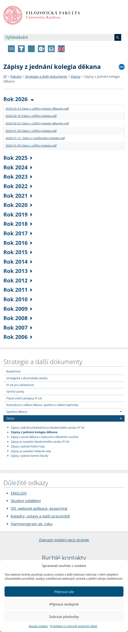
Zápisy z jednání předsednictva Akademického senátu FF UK (47, 427)
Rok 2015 (17, 252)
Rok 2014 (17, 261)
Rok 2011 (17, 289)
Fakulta (16, 76)
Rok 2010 (17, 299)
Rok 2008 (17, 318)
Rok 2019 (17, 214)
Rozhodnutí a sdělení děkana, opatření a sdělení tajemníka (42, 405)
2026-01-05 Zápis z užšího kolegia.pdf (31, 145)
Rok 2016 (17, 242)
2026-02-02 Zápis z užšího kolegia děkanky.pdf (37, 123)
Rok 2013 (17, 271)
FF (5, 76)
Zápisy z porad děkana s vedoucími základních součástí (45, 437)
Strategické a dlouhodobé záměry (27, 378)
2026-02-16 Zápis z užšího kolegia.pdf (31, 116)
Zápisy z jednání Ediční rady (28, 446)
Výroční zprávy (15, 391)
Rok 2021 (17, 195)
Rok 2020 (17, 205)
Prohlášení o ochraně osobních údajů (73, 626)
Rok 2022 (17, 186)
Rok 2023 (17, 176)
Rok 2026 (18, 99)
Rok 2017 (17, 233)
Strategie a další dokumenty (46, 76)
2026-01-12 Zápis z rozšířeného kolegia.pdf (35, 138)
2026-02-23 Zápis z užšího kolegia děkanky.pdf (37, 109)
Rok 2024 (17, 167)
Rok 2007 (17, 327)
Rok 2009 (17, 308)
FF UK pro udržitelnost (20, 385)
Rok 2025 (17, 157)
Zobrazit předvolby (64, 616)
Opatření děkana (16, 411)
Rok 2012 (17, 280)
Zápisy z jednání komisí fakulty (29, 455)
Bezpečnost (13, 371)
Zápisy (76, 76)
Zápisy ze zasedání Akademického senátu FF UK (40, 441)
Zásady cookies (38, 626)
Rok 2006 (17, 336)
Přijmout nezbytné (64, 604)
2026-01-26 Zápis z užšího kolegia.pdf (31, 131)
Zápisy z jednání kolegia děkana (34, 432)
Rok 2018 (17, 223)
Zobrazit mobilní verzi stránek (64, 539)
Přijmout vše (64, 591)
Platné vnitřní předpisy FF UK (24, 398)
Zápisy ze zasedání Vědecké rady (31, 451)
